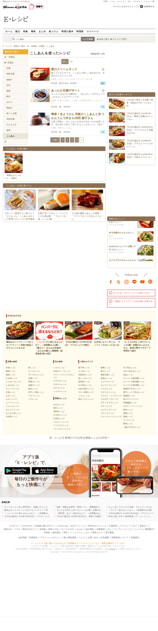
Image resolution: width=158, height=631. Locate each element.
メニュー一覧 (149, 1)
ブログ (134, 526)
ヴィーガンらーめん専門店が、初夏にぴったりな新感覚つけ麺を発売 (36, 507)
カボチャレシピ (60, 384)
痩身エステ (97, 532)
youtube (142, 281)
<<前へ (55, 140)
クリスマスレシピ (61, 425)
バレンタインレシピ (62, 429)
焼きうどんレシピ (86, 399)
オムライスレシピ (108, 385)
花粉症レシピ (59, 411)
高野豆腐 (10, 74)
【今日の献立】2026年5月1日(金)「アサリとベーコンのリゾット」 (140, 143)
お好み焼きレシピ (86, 389)
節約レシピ (128, 410)
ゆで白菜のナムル (117, 233)
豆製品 (10, 62)
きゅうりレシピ (12, 410)
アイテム (124, 526)
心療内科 (113, 526)
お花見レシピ (59, 418)
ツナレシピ (33, 399)
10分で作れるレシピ (132, 371)
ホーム (9, 31)
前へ (65, 61)
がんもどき (11, 124)
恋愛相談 (101, 529)
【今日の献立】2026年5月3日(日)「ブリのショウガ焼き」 (31, 516)
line (134, 281)
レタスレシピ (59, 368)
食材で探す (104, 39)
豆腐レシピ (33, 378)
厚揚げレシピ (34, 381)
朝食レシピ (128, 416)
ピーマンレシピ (12, 402)
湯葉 (8, 91)
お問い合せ (93, 537)
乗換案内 (149, 529)
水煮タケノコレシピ (62, 371)
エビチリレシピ (107, 381)
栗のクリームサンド (64, 69)
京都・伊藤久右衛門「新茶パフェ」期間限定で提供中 (81, 507)
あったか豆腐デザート (65, 90)
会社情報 (22, 537)
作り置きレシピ (130, 368)
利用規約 (33, 537)
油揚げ (9, 79)
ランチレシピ (129, 420)
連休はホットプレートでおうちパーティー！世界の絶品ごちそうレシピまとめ (40, 510)
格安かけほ (53, 529)
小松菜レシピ (11, 416)
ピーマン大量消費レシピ (133, 381)
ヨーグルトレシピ (36, 375)
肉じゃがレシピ (85, 378)
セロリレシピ (59, 388)
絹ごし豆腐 (11, 113)
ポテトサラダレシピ (109, 402)
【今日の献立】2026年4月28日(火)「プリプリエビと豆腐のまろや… (140, 130)
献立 (17, 31)
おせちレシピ (59, 404)
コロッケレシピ (107, 413)
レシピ (128, 529)
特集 (25, 31)
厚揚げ (9, 108)
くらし (113, 1)
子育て (106, 1)
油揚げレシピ (34, 385)
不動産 (47, 532)
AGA (87, 532)
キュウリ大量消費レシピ (133, 385)
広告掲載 (105, 537)
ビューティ (121, 1)
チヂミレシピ (106, 406)
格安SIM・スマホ (12, 529)
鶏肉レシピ (10, 375)
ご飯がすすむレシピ (132, 427)
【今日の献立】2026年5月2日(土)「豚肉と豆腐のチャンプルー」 (140, 116)
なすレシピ (10, 396)
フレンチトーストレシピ (111, 416)
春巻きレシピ (106, 378)
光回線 (42, 529)
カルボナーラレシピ (109, 399)
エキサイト (149, 6)
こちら (112, 549)
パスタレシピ (106, 389)
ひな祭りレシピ (60, 415)
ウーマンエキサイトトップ (125, 6)
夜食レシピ (128, 423)
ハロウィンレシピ (61, 422)
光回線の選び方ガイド (45, 526)
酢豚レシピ (105, 368)
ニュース (138, 529)
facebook (110, 281)
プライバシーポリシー (50, 537)
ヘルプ (82, 537)
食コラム (53, 31)
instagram (126, 281)
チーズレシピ (34, 371)
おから (9, 102)
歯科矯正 (56, 532)
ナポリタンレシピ (108, 392)
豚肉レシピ (10, 371)
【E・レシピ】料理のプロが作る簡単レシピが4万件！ (79, 437)
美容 (65, 532)
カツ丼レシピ (84, 371)
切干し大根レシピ (36, 392)
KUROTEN (27, 526)
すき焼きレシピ (85, 385)
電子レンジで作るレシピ (133, 392)
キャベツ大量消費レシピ (133, 378)
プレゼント (137, 1)
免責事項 (135, 537)
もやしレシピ (11, 399)
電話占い (144, 526)
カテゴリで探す (119, 39)
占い (130, 1)
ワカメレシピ (34, 396)
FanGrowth (63, 526)
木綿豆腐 (10, 119)
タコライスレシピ (108, 410)
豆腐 (8, 68)
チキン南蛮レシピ (86, 392)
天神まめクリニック (97, 526)
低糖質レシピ (129, 396)
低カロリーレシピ (131, 399)
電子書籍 (109, 532)
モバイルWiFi (67, 529)
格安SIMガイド (30, 529)
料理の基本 (67, 31)
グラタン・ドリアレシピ (111, 396)
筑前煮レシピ (84, 381)
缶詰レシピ (128, 375)
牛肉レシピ (10, 368)
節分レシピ (58, 408)
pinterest (150, 281)
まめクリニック (77, 526)
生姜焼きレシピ (85, 375)
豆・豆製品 (9, 57)
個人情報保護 (70, 537)
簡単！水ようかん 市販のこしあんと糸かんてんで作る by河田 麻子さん (76, 116)
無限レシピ (128, 413)
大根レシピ (10, 392)
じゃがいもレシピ (13, 381)
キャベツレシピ (12, 389)
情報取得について (119, 537)
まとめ (42, 31)
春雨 (8, 130)
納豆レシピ (33, 389)
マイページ (93, 31)
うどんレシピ (84, 396)
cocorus (80, 529)
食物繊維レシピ (130, 402)
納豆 (8, 96)
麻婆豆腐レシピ (107, 375)
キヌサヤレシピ (60, 381)
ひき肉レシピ (11, 378)
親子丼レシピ (84, 368)
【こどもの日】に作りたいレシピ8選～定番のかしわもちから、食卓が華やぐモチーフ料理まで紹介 (102, 510)
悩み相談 (89, 529)
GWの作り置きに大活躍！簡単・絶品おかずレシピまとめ (140, 103)
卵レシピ (32, 368)
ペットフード (76, 532)
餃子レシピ (105, 371)
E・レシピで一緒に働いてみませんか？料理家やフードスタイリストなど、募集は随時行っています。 (79, 543)
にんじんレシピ (12, 406)
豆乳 (8, 85)
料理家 (80, 31)
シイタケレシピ (60, 391)
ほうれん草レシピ (13, 413)
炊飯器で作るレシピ (132, 389)
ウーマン (118, 529)
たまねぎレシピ (12, 385)
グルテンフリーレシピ (132, 406)
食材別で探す (11, 51)
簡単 (33, 31)
